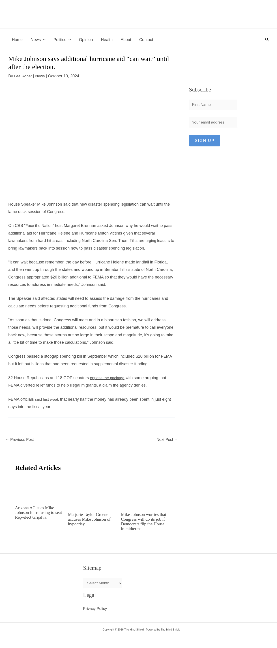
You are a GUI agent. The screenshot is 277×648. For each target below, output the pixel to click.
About (126, 39)
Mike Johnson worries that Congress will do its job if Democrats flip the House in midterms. (143, 521)
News (38, 39)
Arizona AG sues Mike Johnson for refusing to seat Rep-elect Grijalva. (36, 513)
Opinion (86, 39)
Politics (62, 39)
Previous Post (20, 440)
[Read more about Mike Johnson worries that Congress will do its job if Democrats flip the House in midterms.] (144, 492)
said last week (47, 399)
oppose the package (108, 377)
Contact (146, 39)
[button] (43, 39)
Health (107, 39)
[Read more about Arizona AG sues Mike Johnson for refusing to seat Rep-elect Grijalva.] (38, 489)
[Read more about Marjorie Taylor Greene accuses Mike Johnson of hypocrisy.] (92, 492)
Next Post (166, 440)
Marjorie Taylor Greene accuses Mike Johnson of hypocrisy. (90, 519)
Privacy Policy (95, 608)
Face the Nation (40, 225)
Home (17, 39)
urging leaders (158, 240)
